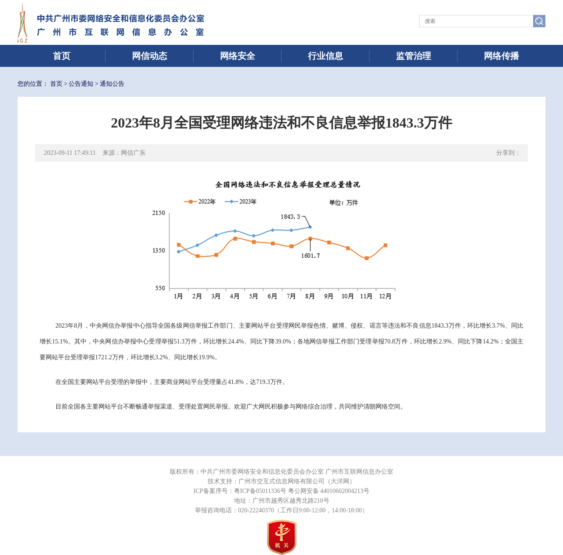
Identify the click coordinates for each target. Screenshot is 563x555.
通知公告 (112, 83)
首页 (61, 56)
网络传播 (501, 56)
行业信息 (325, 56)
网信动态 (149, 56)
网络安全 (237, 56)
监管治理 (413, 56)
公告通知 (81, 83)
